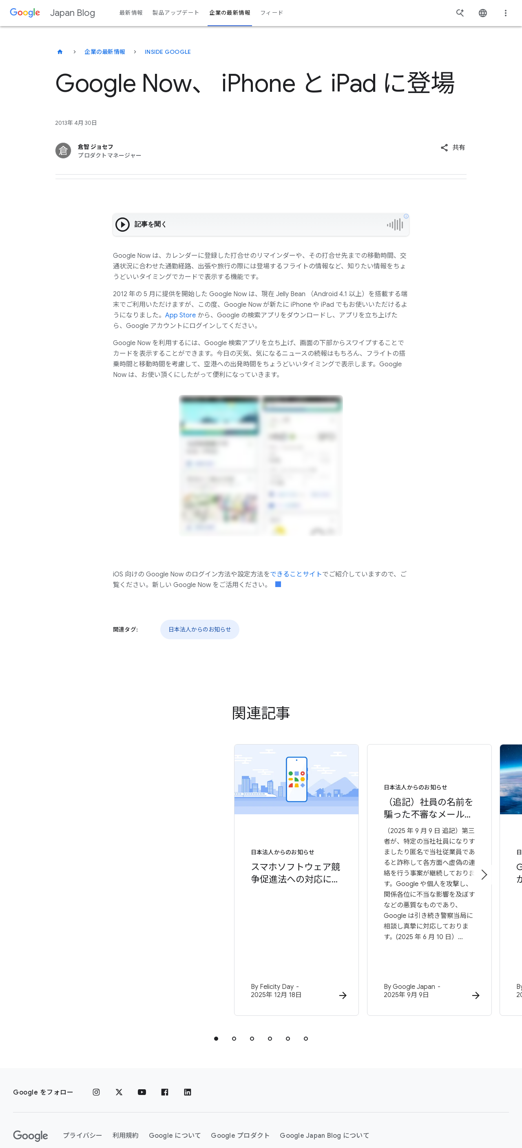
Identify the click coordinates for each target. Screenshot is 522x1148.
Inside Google (168, 51)
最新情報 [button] (131, 12)
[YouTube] (142, 1044)
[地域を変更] (122, 1117)
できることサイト (296, 574)
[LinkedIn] (187, 1044)
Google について (175, 1087)
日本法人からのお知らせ (199, 629)
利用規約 (126, 1087)
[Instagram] (96, 1044)
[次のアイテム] (484, 850)
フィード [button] (271, 12)
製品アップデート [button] (176, 12)
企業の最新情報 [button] (229, 12)
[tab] (216, 990)
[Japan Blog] (60, 52)
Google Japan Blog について (324, 1087)
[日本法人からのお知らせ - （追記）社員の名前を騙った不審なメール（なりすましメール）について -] (368, 857)
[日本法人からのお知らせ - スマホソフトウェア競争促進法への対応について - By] (154, 857)
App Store (180, 315)
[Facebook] (165, 1044)
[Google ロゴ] (30, 1087)
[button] (453, 148)
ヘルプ (29, 1117)
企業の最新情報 (104, 51)
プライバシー (83, 1087)
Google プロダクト (240, 1087)
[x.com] (119, 1044)
